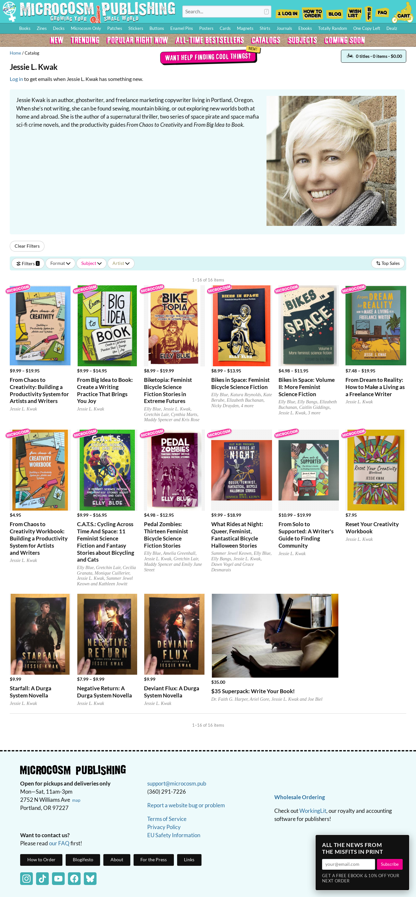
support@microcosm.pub (176, 783)
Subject (91, 263)
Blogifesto (83, 859)
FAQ (382, 11)
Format (60, 263)
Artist (121, 263)
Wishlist (354, 11)
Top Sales (388, 263)
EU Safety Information (173, 835)
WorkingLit (312, 810)
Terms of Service (167, 818)
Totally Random (332, 28)
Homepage (89, 11)
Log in (16, 79)
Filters (28, 263)
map (76, 800)
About (116, 859)
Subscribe (390, 864)
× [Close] (402, 842)
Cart (403, 11)
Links (189, 859)
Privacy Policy (164, 827)
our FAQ (59, 843)
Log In (287, 11)
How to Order (312, 11)
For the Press (153, 859)
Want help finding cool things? (208, 56)
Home (15, 53)
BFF (368, 11)
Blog (334, 11)
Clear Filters (27, 246)
